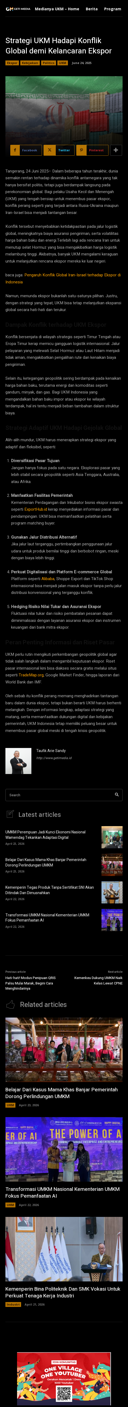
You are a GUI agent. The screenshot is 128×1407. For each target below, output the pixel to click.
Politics (48, 62)
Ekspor (12, 62)
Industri (13, 1304)
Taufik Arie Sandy (51, 751)
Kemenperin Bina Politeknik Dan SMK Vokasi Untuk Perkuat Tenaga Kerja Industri (62, 1292)
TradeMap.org (31, 675)
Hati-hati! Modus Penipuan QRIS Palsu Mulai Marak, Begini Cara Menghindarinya (30, 983)
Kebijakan (30, 62)
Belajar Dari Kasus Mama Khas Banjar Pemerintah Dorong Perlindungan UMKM (45, 862)
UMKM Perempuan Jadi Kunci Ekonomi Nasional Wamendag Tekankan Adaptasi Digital (45, 834)
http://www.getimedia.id (53, 758)
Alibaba (47, 579)
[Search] (117, 795)
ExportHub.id (35, 509)
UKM (62, 62)
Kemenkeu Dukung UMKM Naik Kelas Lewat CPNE (98, 980)
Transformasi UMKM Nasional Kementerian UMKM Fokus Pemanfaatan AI (47, 917)
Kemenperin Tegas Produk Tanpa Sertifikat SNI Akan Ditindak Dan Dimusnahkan (49, 890)
